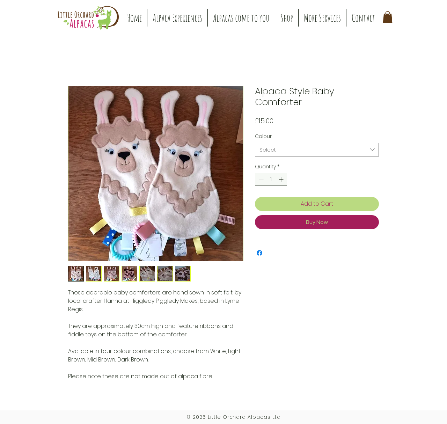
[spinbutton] (271, 179)
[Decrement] (260, 179)
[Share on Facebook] (259, 253)
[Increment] (281, 179)
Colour (263, 136)
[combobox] (317, 149)
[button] (177, 18)
